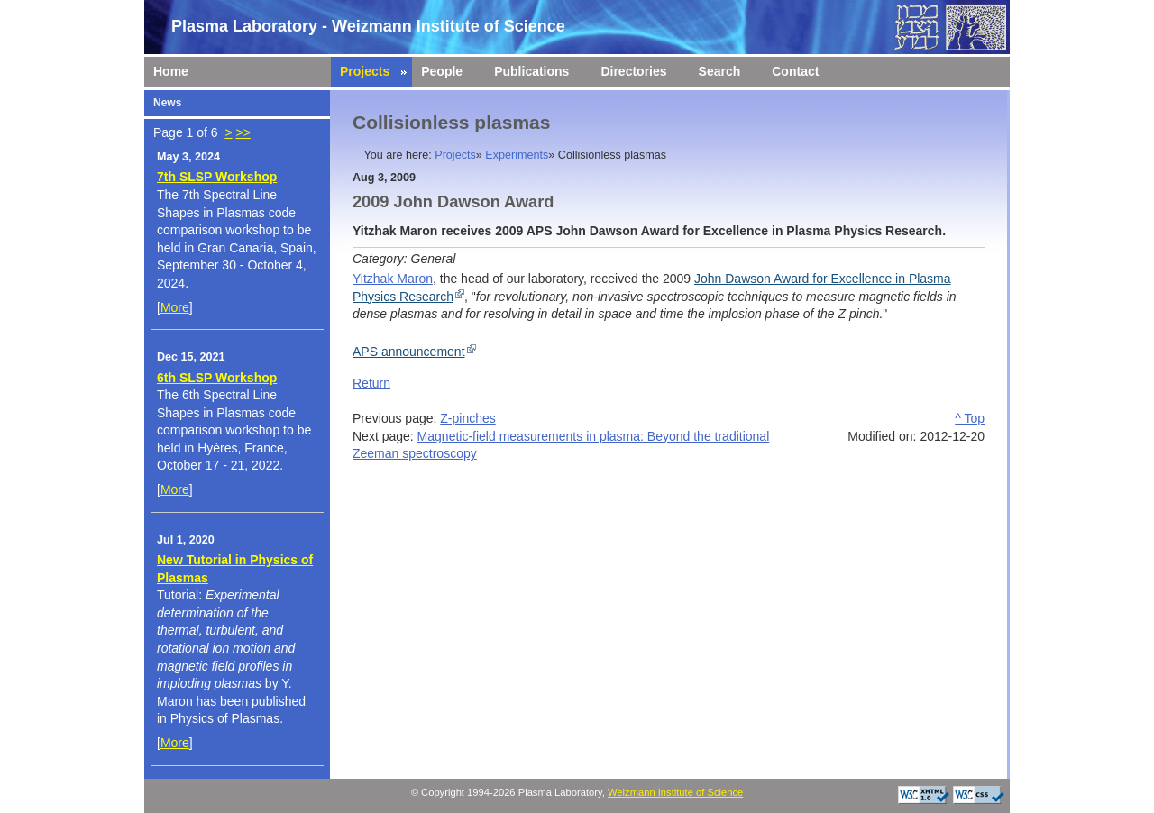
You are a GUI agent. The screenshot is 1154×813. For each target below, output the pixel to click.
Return (371, 383)
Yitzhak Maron (393, 278)
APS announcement (409, 351)
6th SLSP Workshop (217, 377)
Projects (455, 155)
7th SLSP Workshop (217, 176)
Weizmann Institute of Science (675, 792)
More (174, 307)
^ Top (970, 418)
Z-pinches (467, 418)
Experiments (516, 155)
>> (242, 132)
